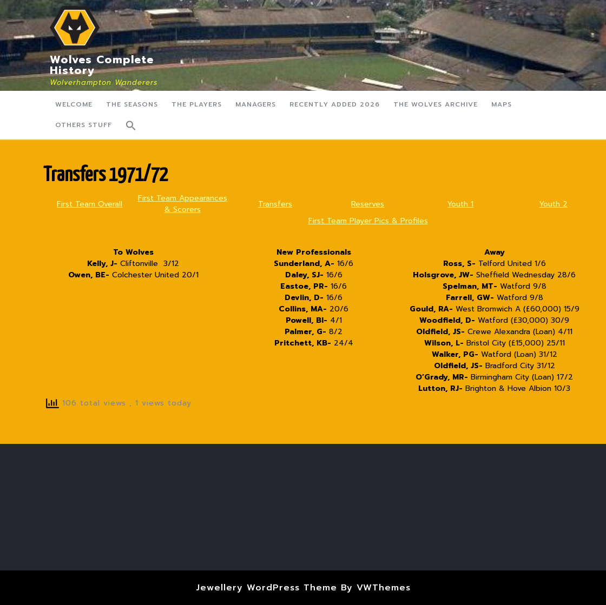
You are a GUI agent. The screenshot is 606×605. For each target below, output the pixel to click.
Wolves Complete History (102, 64)
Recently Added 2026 (334, 104)
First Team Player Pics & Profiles (368, 221)
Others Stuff (83, 125)
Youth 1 (460, 204)
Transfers (275, 204)
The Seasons (132, 104)
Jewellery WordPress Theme (266, 587)
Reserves (367, 204)
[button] (131, 125)
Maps (501, 104)
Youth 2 (553, 204)
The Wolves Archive (435, 104)
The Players (197, 104)
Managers (255, 104)
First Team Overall (89, 204)
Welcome (74, 104)
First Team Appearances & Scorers (182, 203)
